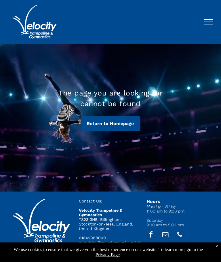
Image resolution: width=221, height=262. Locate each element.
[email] (165, 235)
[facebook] (151, 235)
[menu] (208, 21)
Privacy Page (108, 254)
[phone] (179, 235)
